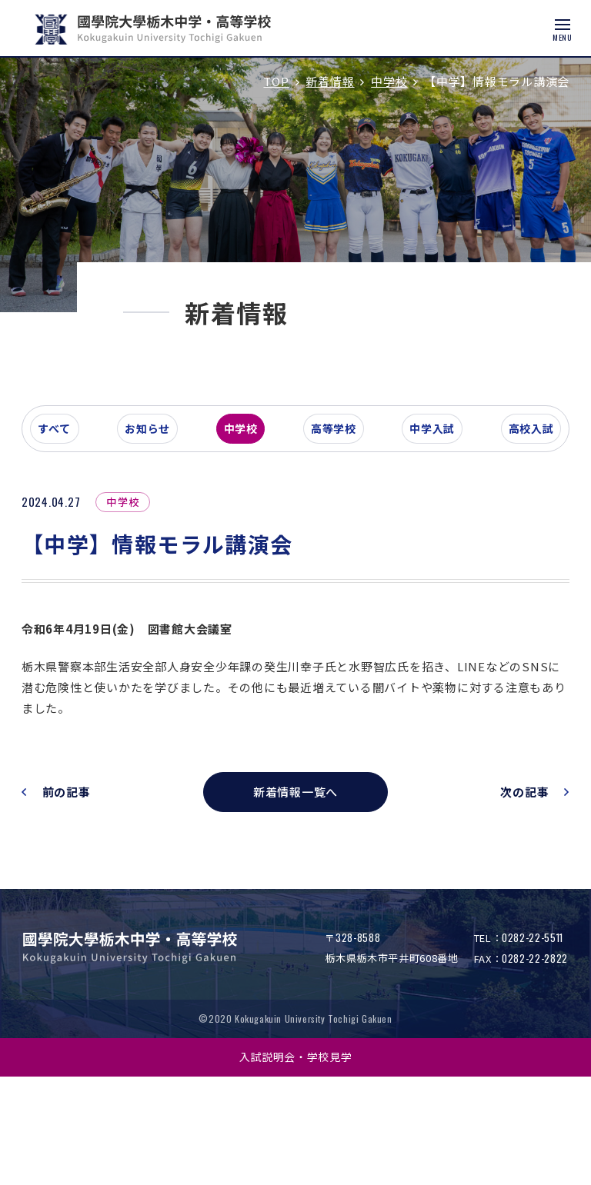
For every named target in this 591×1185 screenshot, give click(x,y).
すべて (80, 533)
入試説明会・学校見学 (295, 1165)
